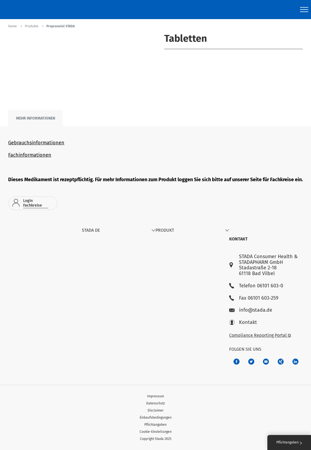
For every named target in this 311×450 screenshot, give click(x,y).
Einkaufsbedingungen (156, 417)
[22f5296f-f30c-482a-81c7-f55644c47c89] (281, 362)
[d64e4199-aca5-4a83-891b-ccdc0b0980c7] (295, 362)
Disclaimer (156, 410)
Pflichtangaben (155, 425)
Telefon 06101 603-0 (256, 286)
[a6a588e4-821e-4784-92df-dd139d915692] (251, 362)
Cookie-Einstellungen (156, 432)
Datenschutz (155, 403)
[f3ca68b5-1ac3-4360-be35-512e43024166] (266, 362)
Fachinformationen (29, 155)
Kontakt (243, 322)
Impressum (155, 396)
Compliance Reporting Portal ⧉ (260, 335)
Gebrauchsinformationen (36, 143)
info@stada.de (250, 310)
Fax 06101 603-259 (253, 298)
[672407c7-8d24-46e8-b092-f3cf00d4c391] (237, 362)
